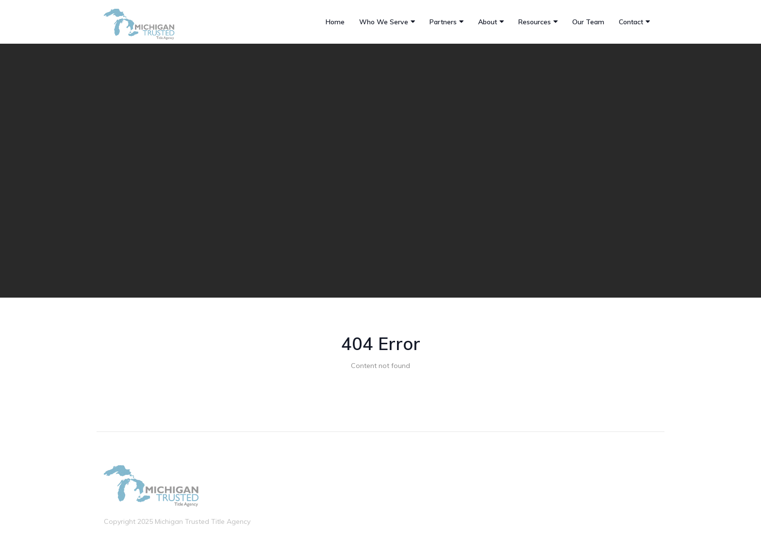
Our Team (588, 21)
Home (335, 21)
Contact (631, 21)
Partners (443, 21)
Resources (534, 21)
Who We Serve (383, 21)
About (487, 21)
